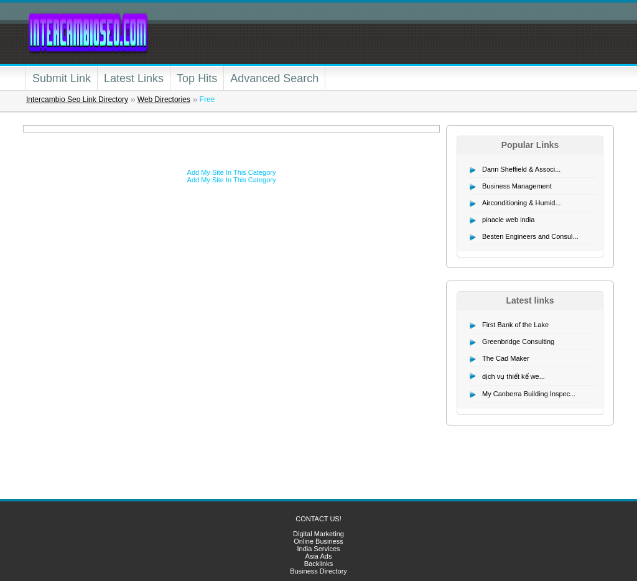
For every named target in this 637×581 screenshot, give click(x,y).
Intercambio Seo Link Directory (77, 99)
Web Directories (163, 99)
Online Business (318, 541)
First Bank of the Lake (515, 324)
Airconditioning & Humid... (521, 203)
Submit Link (61, 78)
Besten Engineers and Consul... (530, 236)
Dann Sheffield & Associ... (521, 169)
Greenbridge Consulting (518, 341)
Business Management (517, 186)
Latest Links (134, 78)
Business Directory (318, 571)
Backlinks (318, 563)
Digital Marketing (318, 533)
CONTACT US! (318, 519)
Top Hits (197, 78)
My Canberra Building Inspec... (528, 393)
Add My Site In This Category (231, 172)
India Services (318, 548)
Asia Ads (318, 556)
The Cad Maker (505, 358)
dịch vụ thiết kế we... (513, 376)
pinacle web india (508, 219)
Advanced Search (274, 78)
